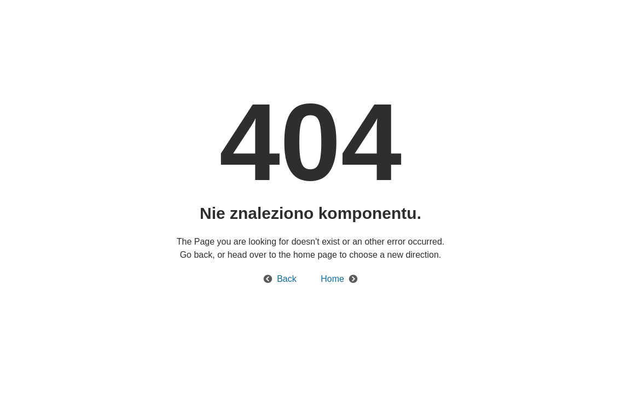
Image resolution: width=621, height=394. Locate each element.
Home (332, 278)
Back (287, 278)
